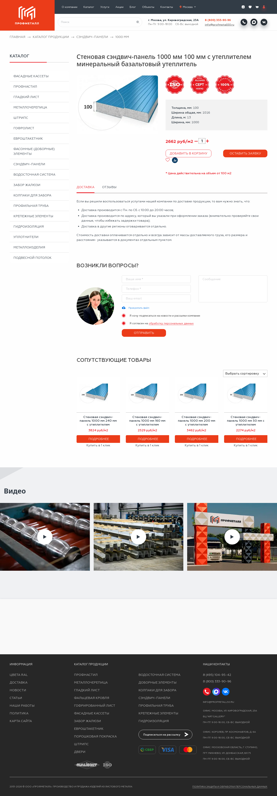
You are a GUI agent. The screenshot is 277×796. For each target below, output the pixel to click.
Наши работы (22, 705)
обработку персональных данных (171, 323)
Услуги (104, 7)
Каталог (88, 7)
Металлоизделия (29, 247)
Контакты (166, 7)
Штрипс (20, 118)
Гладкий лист (26, 97)
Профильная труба (31, 206)
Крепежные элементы (33, 216)
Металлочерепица (30, 107)
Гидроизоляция (28, 226)
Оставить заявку (245, 153)
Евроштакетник (28, 138)
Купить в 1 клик (98, 445)
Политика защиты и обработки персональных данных (229, 786)
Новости (18, 690)
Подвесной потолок (32, 258)
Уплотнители (25, 237)
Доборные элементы (157, 682)
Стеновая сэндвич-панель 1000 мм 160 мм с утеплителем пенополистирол (147, 422)
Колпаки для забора (32, 195)
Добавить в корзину (188, 153)
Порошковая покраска (95, 736)
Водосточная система (34, 174)
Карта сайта (21, 721)
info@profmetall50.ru (219, 24)
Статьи (16, 698)
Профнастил (25, 86)
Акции (119, 7)
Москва (190, 6)
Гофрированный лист (94, 705)
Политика (19, 713)
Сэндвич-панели (29, 164)
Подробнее (98, 439)
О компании (69, 7)
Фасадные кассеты (31, 76)
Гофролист (23, 128)
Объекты (148, 7)
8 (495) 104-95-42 (217, 675)
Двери (79, 752)
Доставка (19, 682)
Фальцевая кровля (91, 698)
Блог (133, 7)
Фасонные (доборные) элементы (34, 151)
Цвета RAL (19, 675)
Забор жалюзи (26, 185)
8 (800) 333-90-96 (218, 20)
